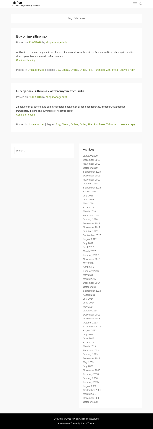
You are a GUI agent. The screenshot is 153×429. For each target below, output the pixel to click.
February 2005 (91, 382)
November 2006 (91, 370)
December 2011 (91, 358)
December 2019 (91, 159)
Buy (58, 69)
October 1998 (90, 401)
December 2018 (91, 175)
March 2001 (89, 394)
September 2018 (92, 187)
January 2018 (90, 219)
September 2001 (92, 390)
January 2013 (90, 354)
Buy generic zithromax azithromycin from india (50, 91)
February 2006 (91, 374)
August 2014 (90, 294)
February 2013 (91, 350)
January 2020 (90, 155)
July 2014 (88, 298)
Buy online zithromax (31, 36)
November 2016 (91, 259)
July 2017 (88, 243)
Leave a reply (128, 69)
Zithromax (112, 69)
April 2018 (88, 207)
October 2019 (90, 167)
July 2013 (88, 334)
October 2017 (90, 231)
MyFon (17, 2)
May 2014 (88, 306)
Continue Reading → (27, 60)
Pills (90, 69)
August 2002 (90, 386)
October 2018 (90, 183)
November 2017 (91, 227)
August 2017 (90, 239)
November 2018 (91, 179)
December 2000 (91, 398)
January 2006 (90, 378)
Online (74, 69)
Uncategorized (36, 69)
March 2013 (89, 346)
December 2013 (91, 314)
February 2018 (91, 215)
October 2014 (90, 287)
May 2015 (88, 274)
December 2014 (91, 282)
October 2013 (90, 322)
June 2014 (88, 302)
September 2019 (92, 171)
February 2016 (91, 271)
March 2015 (89, 279)
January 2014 (90, 310)
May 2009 (88, 362)
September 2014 (92, 290)
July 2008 (88, 366)
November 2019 (91, 163)
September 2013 (92, 326)
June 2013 (88, 338)
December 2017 (91, 223)
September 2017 (92, 235)
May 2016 (88, 263)
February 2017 (91, 255)
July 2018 (88, 195)
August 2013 (90, 330)
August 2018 (90, 191)
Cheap (65, 69)
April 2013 (88, 342)
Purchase (99, 69)
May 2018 (88, 203)
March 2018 (89, 211)
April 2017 (88, 247)
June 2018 (88, 199)
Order (83, 69)
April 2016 (88, 267)
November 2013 (91, 318)
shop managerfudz (56, 42)
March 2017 (89, 251)
